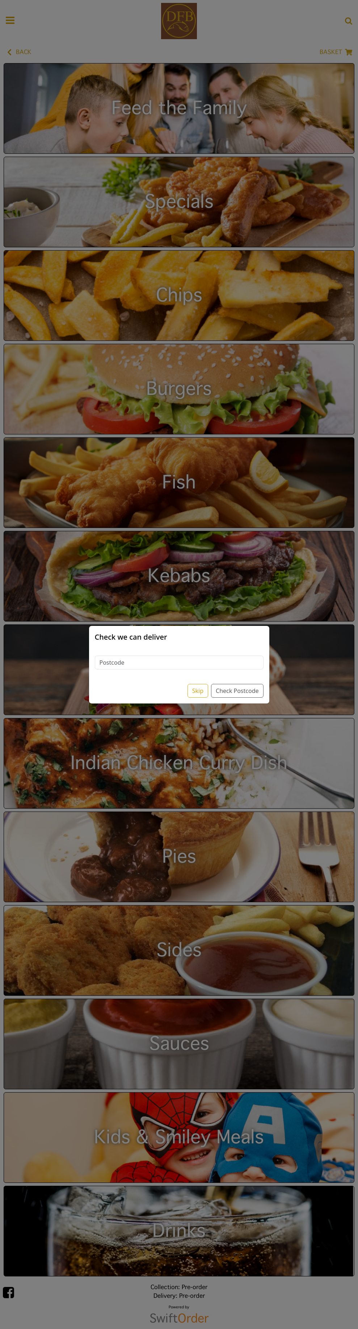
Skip (197, 691)
